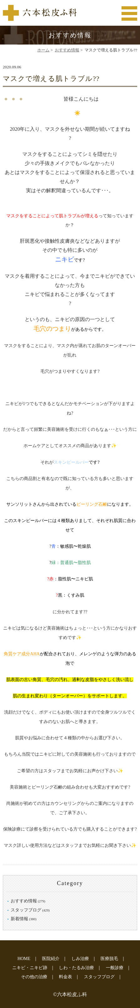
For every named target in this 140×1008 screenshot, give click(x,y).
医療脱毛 (109, 958)
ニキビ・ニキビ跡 (29, 967)
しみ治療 (80, 958)
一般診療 (114, 967)
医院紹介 (51, 958)
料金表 (65, 976)
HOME (24, 958)
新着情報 (19, 918)
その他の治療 (34, 976)
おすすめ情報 (67, 50)
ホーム (43, 50)
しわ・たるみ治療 (76, 967)
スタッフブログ (26, 910)
